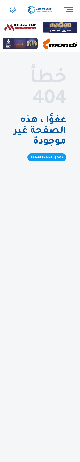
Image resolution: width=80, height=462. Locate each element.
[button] (12, 10)
